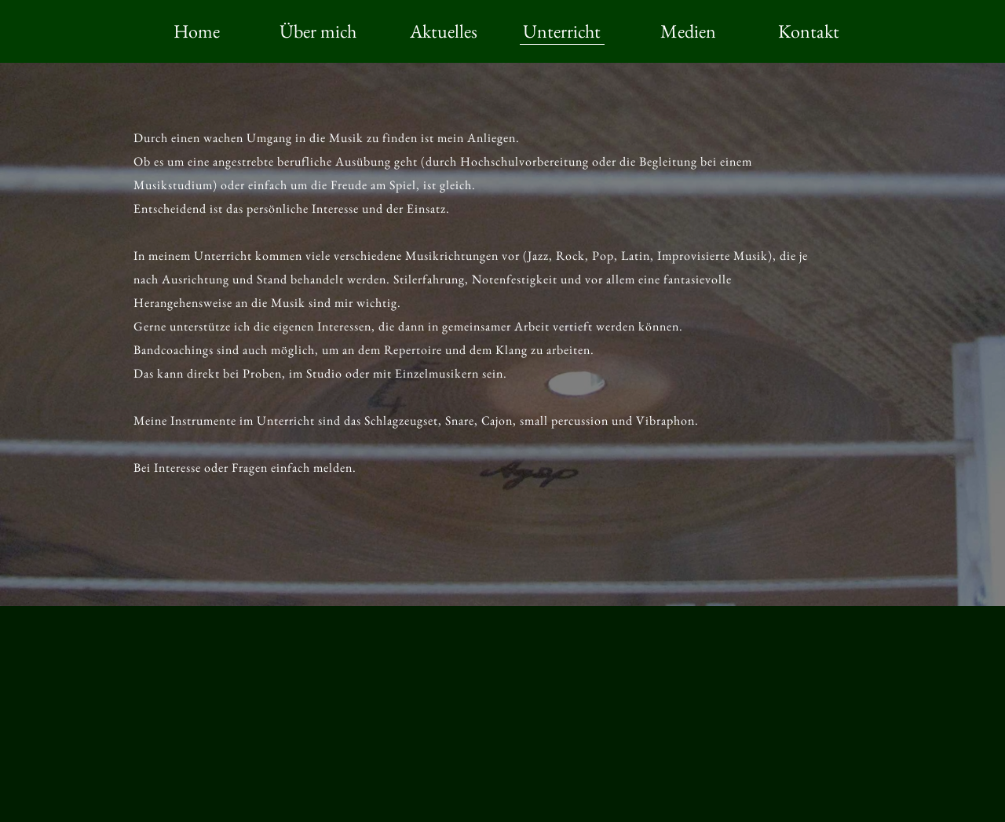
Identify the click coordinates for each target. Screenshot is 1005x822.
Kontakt (808, 31)
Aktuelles (443, 31)
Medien (688, 31)
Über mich (318, 31)
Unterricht (562, 31)
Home (197, 31)
